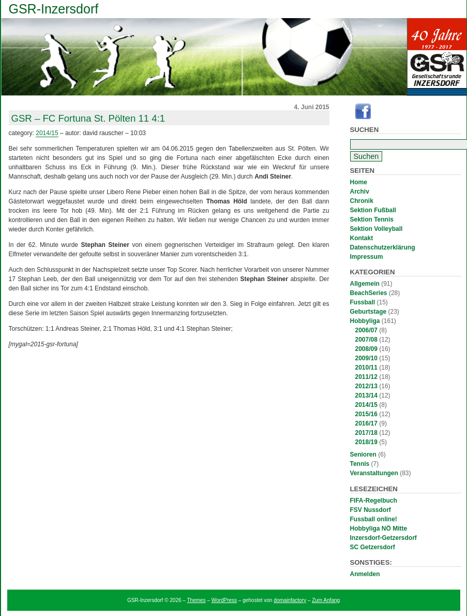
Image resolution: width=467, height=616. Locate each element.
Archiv (359, 191)
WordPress (224, 600)
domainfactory (290, 600)
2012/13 (366, 386)
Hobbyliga (365, 321)
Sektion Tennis (372, 219)
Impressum (366, 256)
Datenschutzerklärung (382, 247)
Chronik (361, 200)
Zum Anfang (326, 600)
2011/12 (366, 376)
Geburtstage (368, 311)
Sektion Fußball (373, 210)
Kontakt (361, 238)
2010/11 (366, 367)
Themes (196, 600)
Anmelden (365, 574)
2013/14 (366, 395)
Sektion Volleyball (376, 228)
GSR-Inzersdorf (54, 9)
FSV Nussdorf (370, 510)
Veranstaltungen (374, 473)
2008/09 (366, 349)
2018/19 (366, 442)
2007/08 (366, 339)
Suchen (364, 130)
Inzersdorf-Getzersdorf (383, 537)
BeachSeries (368, 293)
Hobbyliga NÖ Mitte (379, 528)
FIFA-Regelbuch (373, 500)
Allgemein (365, 283)
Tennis (360, 463)
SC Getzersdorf (372, 547)
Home (358, 182)
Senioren (363, 454)
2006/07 (366, 330)
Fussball (362, 302)
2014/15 (366, 404)
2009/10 (366, 358)
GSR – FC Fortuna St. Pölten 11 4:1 (88, 118)
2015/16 (366, 414)
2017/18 (366, 432)
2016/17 (366, 423)
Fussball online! (373, 519)
